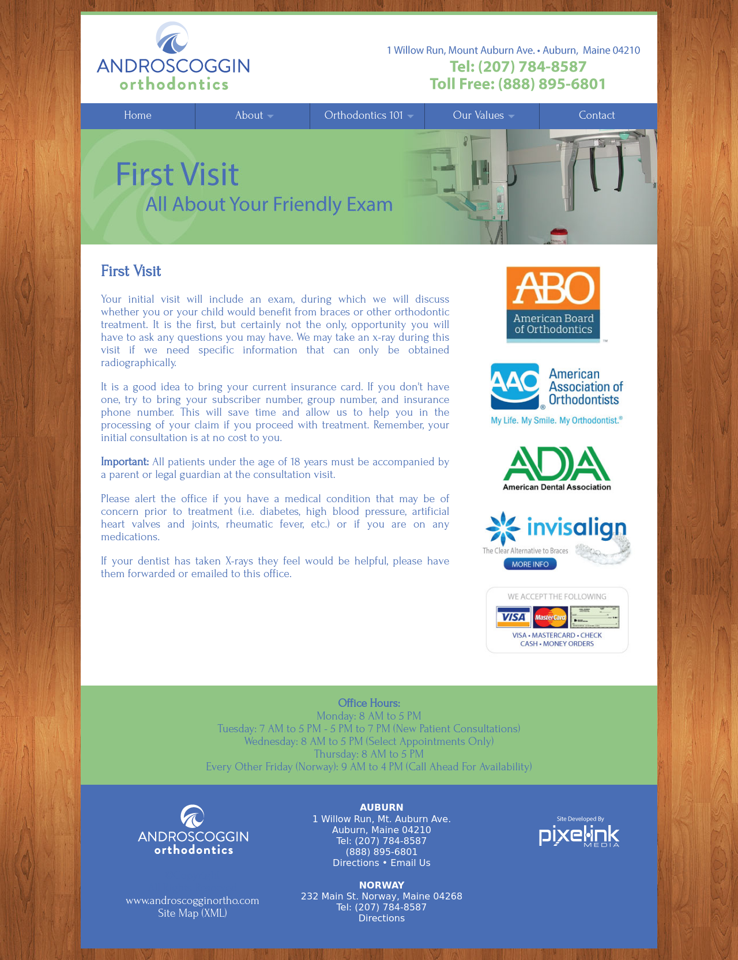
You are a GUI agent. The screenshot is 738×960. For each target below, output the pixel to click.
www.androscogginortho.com (192, 900)
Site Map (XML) (192, 913)
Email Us (410, 862)
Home (138, 115)
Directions (356, 862)
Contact (597, 115)
